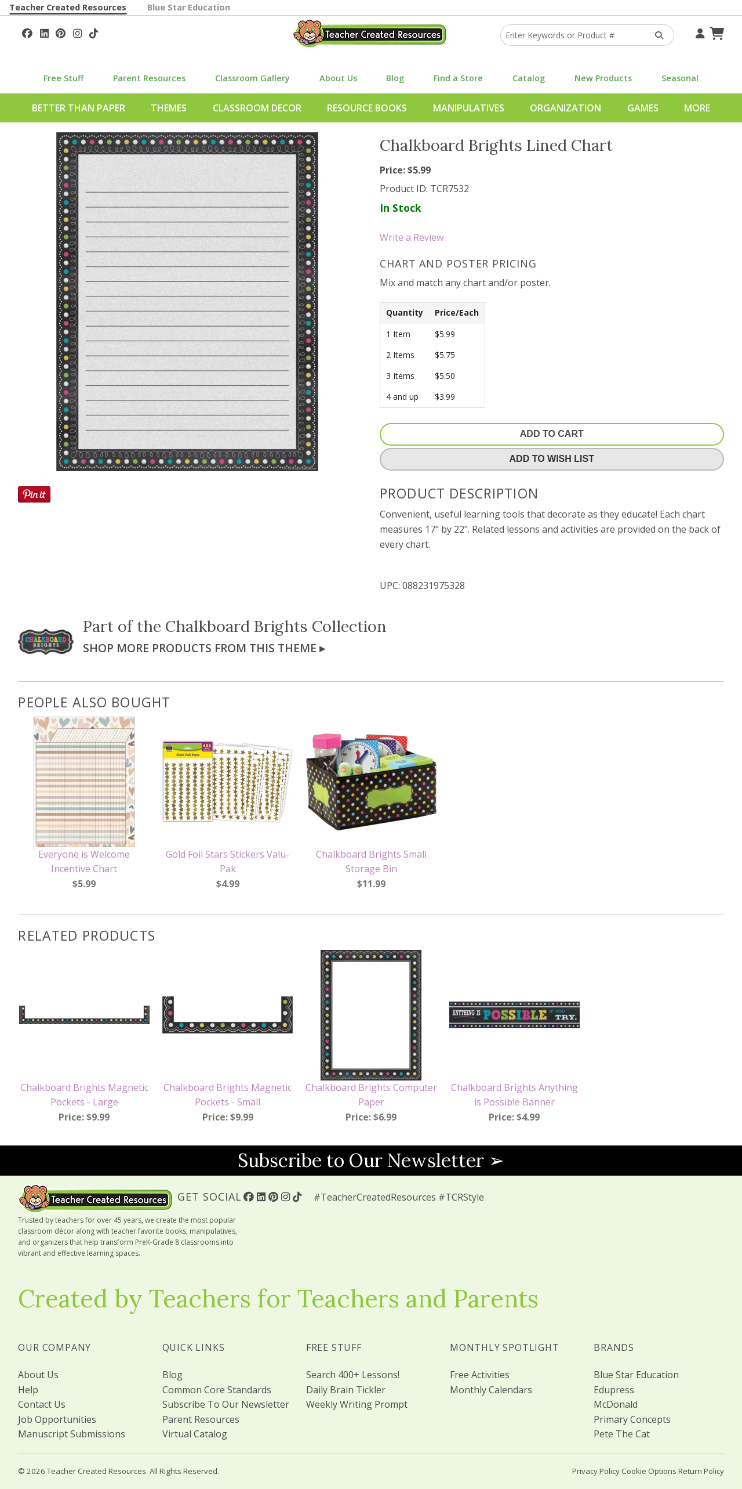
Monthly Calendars (491, 1389)
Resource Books (367, 108)
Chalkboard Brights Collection (276, 626)
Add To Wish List (552, 459)
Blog (395, 78)
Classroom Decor (257, 108)
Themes (169, 108)
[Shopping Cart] (715, 31)
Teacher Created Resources (67, 7)
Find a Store (458, 78)
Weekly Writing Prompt (357, 1404)
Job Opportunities (57, 1419)
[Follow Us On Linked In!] (44, 31)
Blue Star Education (188, 7)
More (697, 108)
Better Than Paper (78, 108)
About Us (338, 78)
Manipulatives (468, 108)
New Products (603, 78)
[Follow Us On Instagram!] (77, 31)
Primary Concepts (632, 1419)
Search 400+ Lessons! (352, 1374)
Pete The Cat (622, 1433)
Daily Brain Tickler (345, 1389)
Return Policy (701, 1471)
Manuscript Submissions (71, 1433)
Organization (565, 108)
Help (28, 1389)
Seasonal (680, 78)
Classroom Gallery (252, 78)
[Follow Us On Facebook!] (27, 31)
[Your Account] (698, 31)
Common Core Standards (216, 1389)
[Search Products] (655, 35)
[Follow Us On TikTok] (93, 31)
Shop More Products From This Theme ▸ (204, 648)
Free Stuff (63, 78)
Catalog (528, 78)
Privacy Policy (596, 1471)
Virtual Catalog (194, 1433)
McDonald (616, 1404)
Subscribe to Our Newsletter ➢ (371, 1160)
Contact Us (42, 1404)
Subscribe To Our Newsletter (225, 1404)
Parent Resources (149, 78)
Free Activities (480, 1374)
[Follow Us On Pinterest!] (61, 31)
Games (643, 108)
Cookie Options (648, 1471)
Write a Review (411, 237)
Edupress (614, 1389)
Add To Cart (552, 434)
